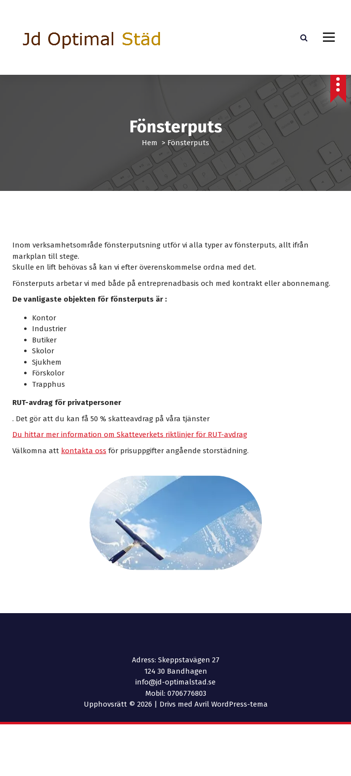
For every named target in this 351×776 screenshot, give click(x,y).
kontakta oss (83, 464)
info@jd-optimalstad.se (175, 682)
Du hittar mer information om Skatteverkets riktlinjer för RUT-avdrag (129, 448)
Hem (150, 142)
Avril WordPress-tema (231, 704)
